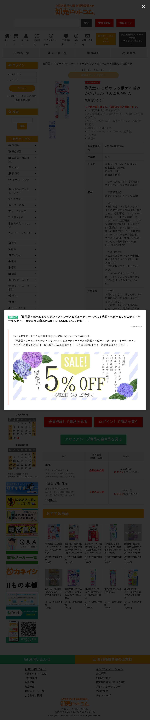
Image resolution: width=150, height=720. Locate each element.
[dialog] (75, 360)
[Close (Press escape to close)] (143, 6)
